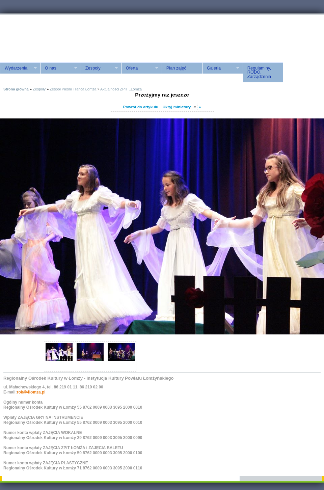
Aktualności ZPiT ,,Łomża (121, 89)
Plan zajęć (176, 68)
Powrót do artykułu (140, 107)
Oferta (139, 68)
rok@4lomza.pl (31, 392)
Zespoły (99, 68)
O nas (58, 68)
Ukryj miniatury (177, 107)
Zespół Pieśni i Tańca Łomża (73, 89)
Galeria (220, 68)
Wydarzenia (18, 68)
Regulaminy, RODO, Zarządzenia (259, 72)
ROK (57, 37)
